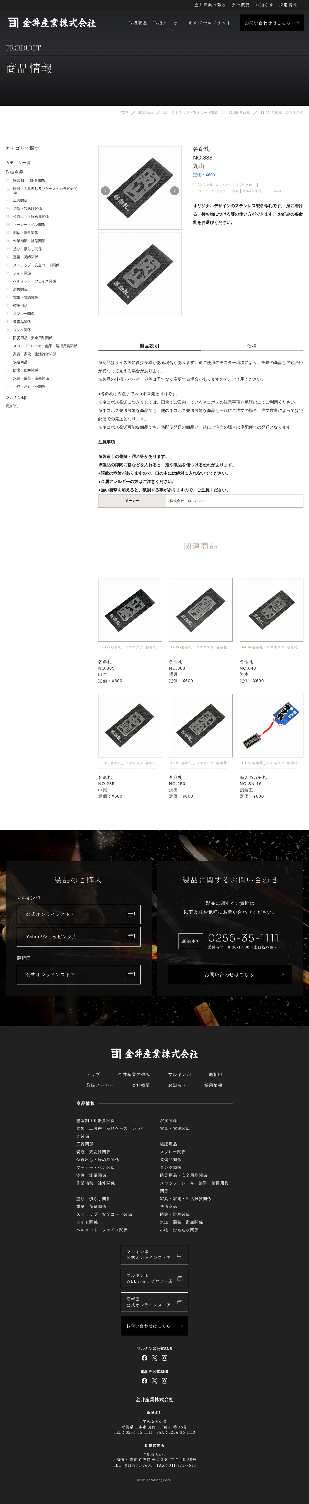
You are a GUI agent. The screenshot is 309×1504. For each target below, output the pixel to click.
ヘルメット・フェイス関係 (31, 281)
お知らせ (264, 5)
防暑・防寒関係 (22, 370)
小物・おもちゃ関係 (25, 386)
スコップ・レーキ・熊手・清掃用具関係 (41, 346)
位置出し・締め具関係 (27, 216)
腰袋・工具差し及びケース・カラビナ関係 (41, 190)
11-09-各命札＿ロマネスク (212, 185)
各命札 (278, 191)
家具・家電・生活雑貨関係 (31, 354)
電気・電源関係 (22, 297)
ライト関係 (18, 273)
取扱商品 (138, 23)
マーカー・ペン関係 (25, 225)
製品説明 (149, 346)
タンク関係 (18, 330)
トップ (93, 1074)
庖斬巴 (12, 406)
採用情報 (288, 5)
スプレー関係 (20, 314)
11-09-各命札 (245, 185)
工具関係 (16, 200)
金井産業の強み (210, 5)
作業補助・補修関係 (25, 241)
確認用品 (16, 305)
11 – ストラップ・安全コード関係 (215, 191)
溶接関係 (16, 289)
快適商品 (16, 362)
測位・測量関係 (22, 233)
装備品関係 (18, 322)
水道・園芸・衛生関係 (27, 378)
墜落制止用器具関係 (25, 180)
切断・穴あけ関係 (24, 208)
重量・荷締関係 (22, 257)
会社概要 (241, 5)
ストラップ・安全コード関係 (32, 265)
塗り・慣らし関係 (24, 249)
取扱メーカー (167, 23)
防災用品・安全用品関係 (29, 338)
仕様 (252, 346)
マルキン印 (250, 191)
